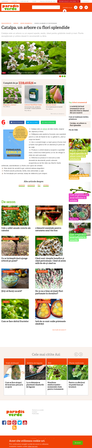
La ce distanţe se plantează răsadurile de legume (35, 384)
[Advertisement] (46, 17)
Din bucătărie (9, 271)
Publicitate (35, 414)
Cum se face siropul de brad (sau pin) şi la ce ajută (14, 384)
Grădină (5, 1)
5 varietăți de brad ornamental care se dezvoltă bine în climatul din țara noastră (79, 109)
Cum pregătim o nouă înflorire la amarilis (78, 237)
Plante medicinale (76, 363)
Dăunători (41, 239)
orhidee (46, 185)
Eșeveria (74, 219)
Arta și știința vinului (45, 208)
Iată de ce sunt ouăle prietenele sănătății (50, 322)
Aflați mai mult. (33, 446)
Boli (49, 363)
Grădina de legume (34, 363)
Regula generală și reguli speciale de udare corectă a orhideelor (79, 154)
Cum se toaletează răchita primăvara (78, 118)
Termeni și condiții (38, 410)
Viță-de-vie (24, 1)
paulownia (31, 185)
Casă (34, 1)
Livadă (14, 1)
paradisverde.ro (6, 23)
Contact (86, 1)
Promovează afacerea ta (69, 1)
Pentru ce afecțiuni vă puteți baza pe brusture (77, 384)
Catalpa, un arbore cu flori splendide (45, 23)
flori (39, 185)
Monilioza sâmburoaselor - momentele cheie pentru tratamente (55, 385)
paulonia (22, 185)
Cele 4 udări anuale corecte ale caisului (16, 229)
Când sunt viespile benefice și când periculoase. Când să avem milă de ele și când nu (50, 261)
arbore (45, 129)
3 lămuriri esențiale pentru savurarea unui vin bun (48, 229)
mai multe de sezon (59, 330)
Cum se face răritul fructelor (15, 321)
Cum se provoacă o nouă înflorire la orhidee (79, 197)
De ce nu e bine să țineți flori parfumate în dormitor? (49, 292)
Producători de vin (47, 1)
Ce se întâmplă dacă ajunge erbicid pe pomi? (14, 259)
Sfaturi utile (42, 271)
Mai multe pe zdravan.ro (57, 113)
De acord (78, 443)
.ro (27, 82)
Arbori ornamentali (26, 23)
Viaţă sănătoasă (43, 302)
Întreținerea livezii (11, 208)
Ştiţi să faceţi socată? (11, 291)
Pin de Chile (73, 130)
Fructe (6, 302)
